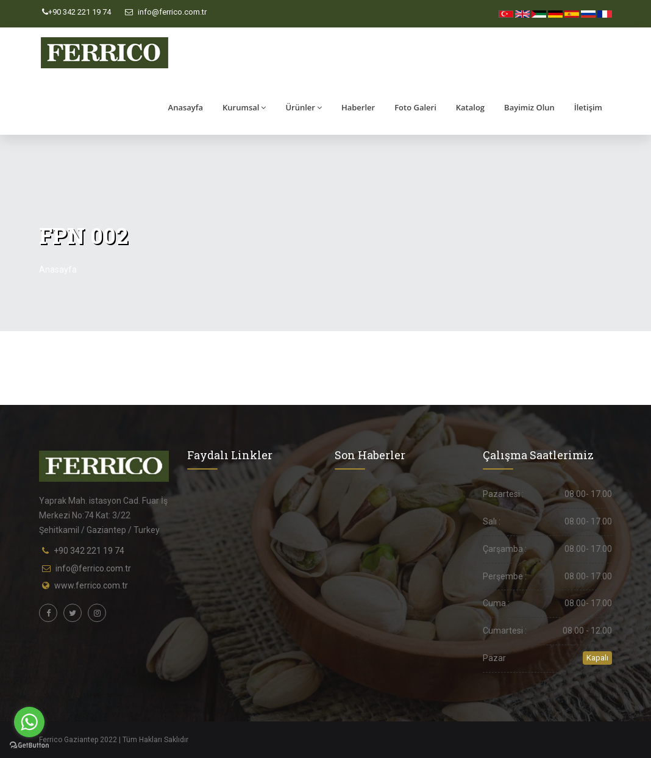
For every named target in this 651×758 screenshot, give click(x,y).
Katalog (470, 107)
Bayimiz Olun (529, 107)
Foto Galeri (415, 107)
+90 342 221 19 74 (76, 11)
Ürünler (303, 107)
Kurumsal (244, 107)
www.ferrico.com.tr (91, 585)
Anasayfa (185, 107)
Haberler (358, 107)
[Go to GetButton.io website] (29, 745)
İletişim (588, 107)
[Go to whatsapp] (29, 722)
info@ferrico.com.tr (166, 11)
